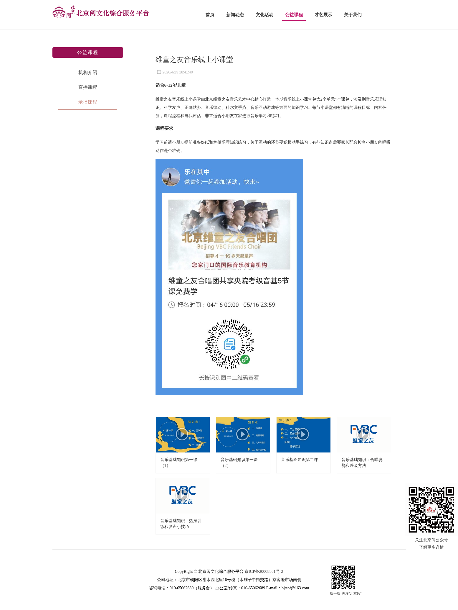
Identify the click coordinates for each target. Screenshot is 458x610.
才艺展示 (323, 14)
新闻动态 (235, 14)
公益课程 (294, 14)
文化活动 (264, 14)
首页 (210, 14)
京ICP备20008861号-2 (263, 571)
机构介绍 (87, 72)
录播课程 (87, 101)
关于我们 (353, 14)
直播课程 (87, 87)
